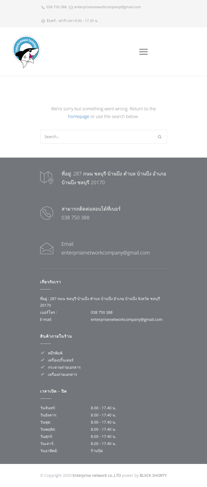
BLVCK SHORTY (153, 475)
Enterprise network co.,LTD (97, 475)
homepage (78, 116)
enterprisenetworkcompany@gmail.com (107, 6)
